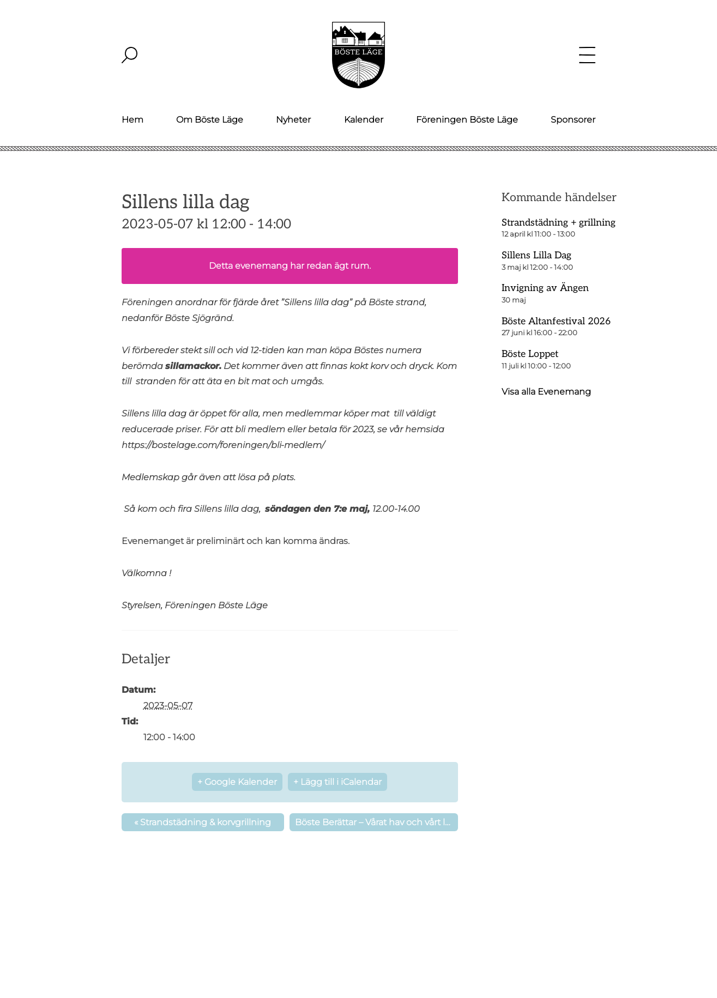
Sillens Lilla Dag (536, 255)
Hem (132, 119)
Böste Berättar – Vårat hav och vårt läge (376, 822)
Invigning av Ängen (545, 288)
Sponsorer (573, 119)
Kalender (363, 119)
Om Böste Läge (209, 119)
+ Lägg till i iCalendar (337, 782)
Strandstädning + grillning (559, 222)
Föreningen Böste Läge (467, 119)
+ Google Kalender (237, 782)
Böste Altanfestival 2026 (556, 321)
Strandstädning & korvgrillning (202, 822)
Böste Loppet (530, 354)
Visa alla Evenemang (546, 391)
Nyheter (293, 119)
